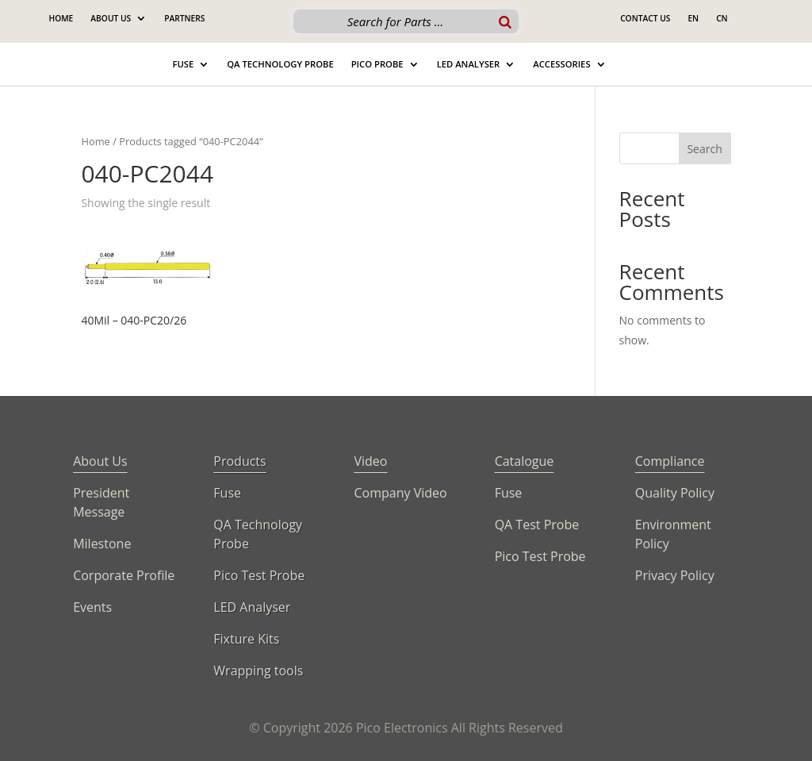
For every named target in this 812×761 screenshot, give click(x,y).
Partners (184, 18)
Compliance (670, 461)
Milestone (102, 543)
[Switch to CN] (722, 21)
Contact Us (645, 18)
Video (370, 461)
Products (239, 461)
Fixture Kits (246, 639)
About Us (110, 18)
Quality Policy (674, 493)
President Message (101, 502)
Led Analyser (468, 64)
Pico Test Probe (258, 575)
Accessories (561, 64)
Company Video (400, 493)
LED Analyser (251, 607)
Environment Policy (673, 534)
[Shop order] (490, 204)
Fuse (182, 64)
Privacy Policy (674, 575)
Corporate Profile (123, 575)
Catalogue (524, 461)
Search (704, 148)
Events (92, 607)
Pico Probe (377, 64)
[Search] (505, 21)
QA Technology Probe (280, 64)
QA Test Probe (537, 524)
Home (60, 18)
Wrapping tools (258, 670)
